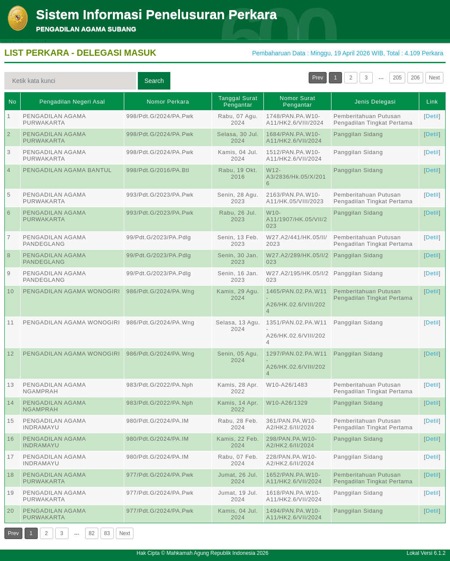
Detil (432, 116)
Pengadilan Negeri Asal (72, 101)
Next (434, 78)
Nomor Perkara (168, 101)
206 (415, 78)
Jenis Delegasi (375, 101)
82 (91, 533)
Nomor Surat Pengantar (297, 101)
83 (107, 533)
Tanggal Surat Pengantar (238, 101)
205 (397, 78)
